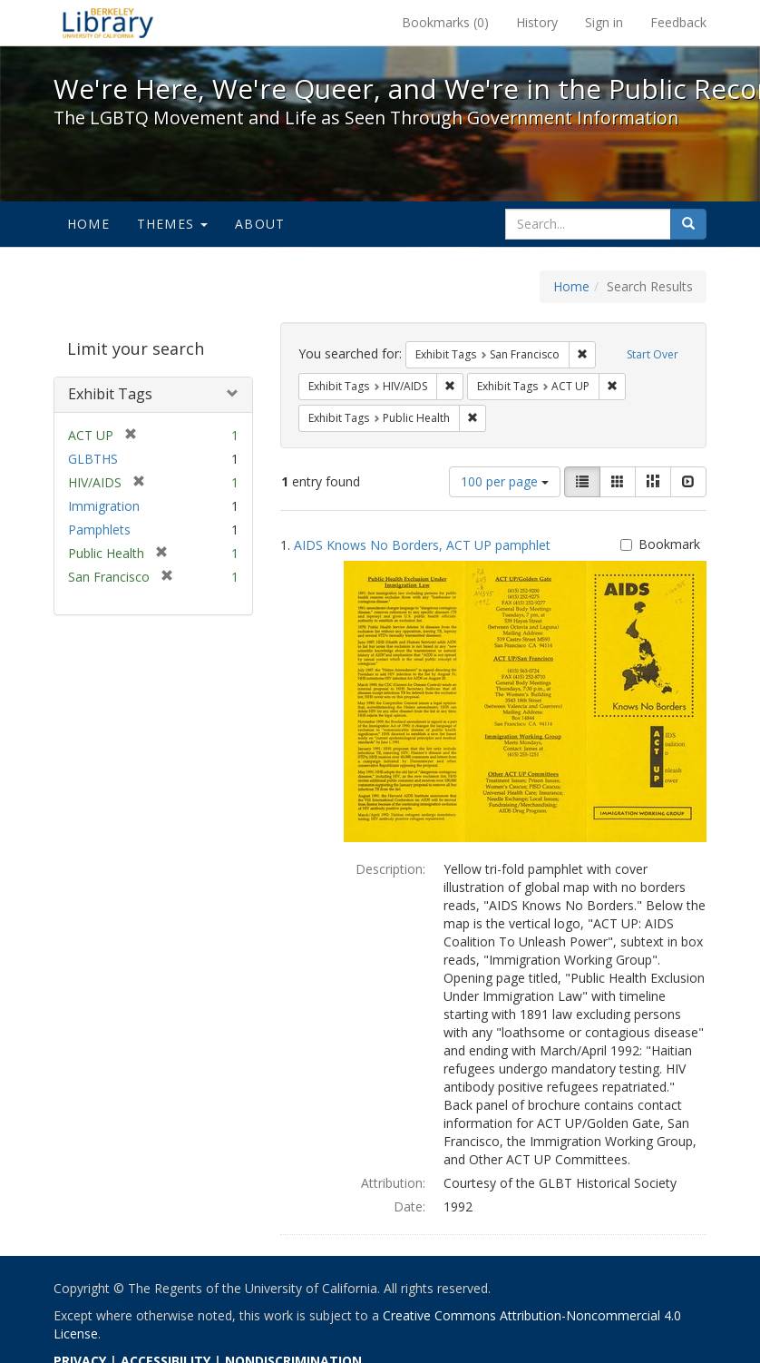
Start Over (652, 354)
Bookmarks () (445, 22)
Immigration (104, 506)
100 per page (505, 481)
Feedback (678, 22)
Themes (172, 223)
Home (88, 223)
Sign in (604, 22)
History (537, 22)
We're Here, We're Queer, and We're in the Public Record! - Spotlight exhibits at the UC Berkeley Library (108, 22)
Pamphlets (99, 529)
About (260, 223)
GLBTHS (93, 458)
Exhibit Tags (110, 394)
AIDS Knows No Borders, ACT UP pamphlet (422, 545)
